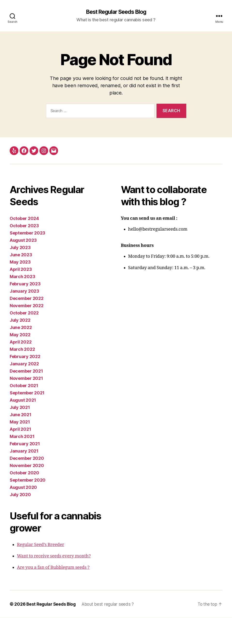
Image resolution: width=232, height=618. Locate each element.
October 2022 (24, 313)
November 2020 (27, 465)
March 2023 (22, 276)
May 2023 (20, 262)
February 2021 (25, 443)
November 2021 (26, 378)
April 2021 (20, 429)
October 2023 (24, 225)
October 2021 (24, 385)
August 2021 (23, 400)
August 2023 (23, 240)
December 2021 (26, 371)
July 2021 (20, 407)
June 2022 (21, 327)
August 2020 (23, 487)
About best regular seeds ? (109, 604)
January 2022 (24, 364)
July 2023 (20, 247)
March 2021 (22, 436)
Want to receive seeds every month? (54, 556)
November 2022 (27, 305)
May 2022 (20, 334)
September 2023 (27, 233)
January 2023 (24, 291)
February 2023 (25, 284)
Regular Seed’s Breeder (40, 545)
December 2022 (27, 298)
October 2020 (24, 473)
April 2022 (20, 342)
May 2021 (20, 422)
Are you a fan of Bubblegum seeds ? (53, 568)
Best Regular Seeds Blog (116, 12)
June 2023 (21, 255)
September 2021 (27, 393)
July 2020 (20, 494)
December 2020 (27, 458)
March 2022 (22, 349)
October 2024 (24, 218)
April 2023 (21, 269)
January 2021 (24, 451)
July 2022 (20, 320)
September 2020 (27, 480)
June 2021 (20, 414)
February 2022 (25, 356)
